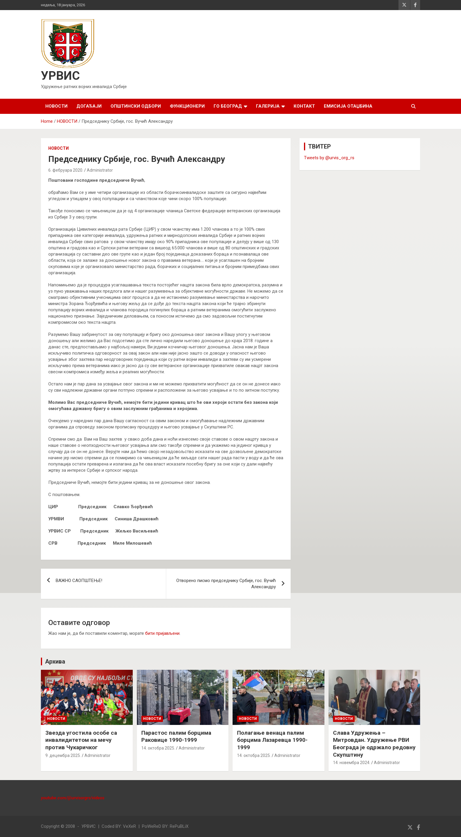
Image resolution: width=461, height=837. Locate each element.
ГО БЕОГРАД (228, 106)
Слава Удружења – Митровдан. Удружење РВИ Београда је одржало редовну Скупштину (374, 743)
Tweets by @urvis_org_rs (329, 157)
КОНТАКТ (304, 106)
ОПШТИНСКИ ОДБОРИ (136, 106)
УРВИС (60, 76)
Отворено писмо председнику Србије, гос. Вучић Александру (226, 583)
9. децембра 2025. (63, 755)
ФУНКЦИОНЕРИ (187, 106)
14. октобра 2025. (158, 748)
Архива (55, 661)
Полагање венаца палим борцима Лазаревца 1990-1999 (272, 740)
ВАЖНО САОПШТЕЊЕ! (79, 580)
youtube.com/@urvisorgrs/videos (72, 798)
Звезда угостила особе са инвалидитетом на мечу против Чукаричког (81, 740)
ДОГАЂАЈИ (89, 106)
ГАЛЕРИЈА (268, 106)
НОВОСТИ (56, 106)
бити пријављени (162, 633)
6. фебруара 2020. (65, 170)
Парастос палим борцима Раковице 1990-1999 (176, 736)
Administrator (100, 170)
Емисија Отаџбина (348, 106)
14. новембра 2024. (351, 762)
